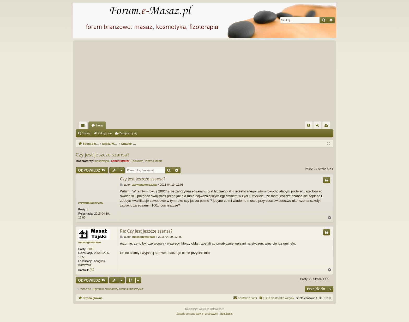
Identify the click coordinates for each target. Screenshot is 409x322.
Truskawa (137, 160)
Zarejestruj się (128, 133)
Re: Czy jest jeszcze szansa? (146, 231)
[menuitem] (308, 125)
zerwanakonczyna (90, 202)
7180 (90, 249)
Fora (99, 125)
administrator (120, 160)
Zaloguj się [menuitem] (318, 126)
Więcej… (84, 126)
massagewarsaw (89, 242)
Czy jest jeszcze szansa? (103, 154)
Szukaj (86, 133)
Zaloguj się (105, 133)
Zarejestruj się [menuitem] (327, 126)
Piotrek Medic (154, 160)
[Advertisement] (232, 82)
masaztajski (101, 160)
